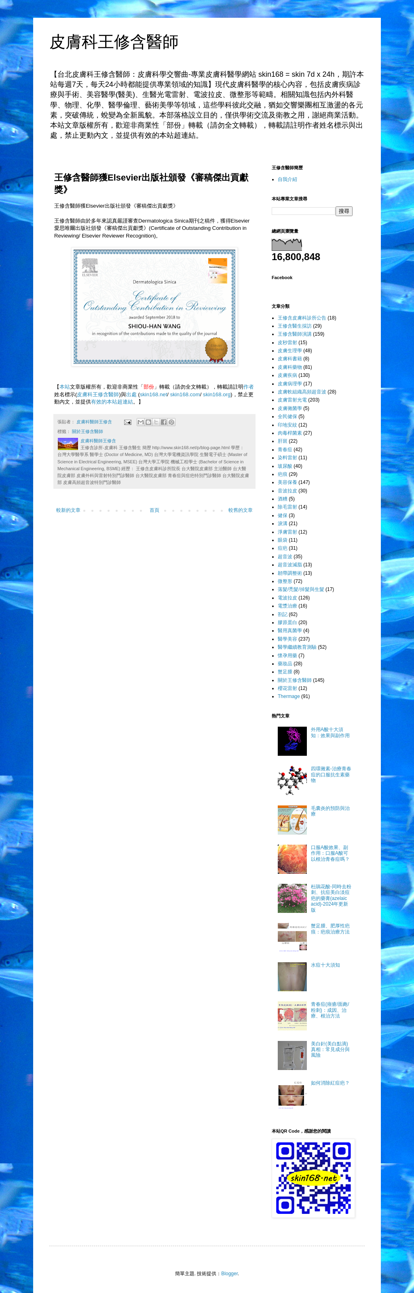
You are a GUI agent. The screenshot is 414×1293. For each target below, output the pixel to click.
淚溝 (282, 523)
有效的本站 (104, 402)
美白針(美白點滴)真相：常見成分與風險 (330, 1049)
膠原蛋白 (287, 622)
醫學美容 (287, 639)
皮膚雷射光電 (292, 400)
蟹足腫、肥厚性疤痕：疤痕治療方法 (330, 928)
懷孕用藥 (287, 655)
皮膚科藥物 (290, 367)
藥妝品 (285, 663)
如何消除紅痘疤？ (330, 1083)
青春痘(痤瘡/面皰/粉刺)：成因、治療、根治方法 (330, 1010)
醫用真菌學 (290, 630)
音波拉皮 (287, 491)
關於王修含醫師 (87, 431)
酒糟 (282, 499)
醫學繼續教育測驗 (297, 647)
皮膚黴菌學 (290, 408)
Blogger (229, 1273)
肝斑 (282, 441)
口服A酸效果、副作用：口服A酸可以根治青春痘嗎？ (330, 853)
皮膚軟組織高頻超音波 (302, 392)
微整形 (285, 581)
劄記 (282, 614)
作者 (248, 387)
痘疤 (282, 548)
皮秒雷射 (287, 342)
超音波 (285, 556)
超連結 (125, 402)
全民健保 (287, 416)
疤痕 (282, 474)
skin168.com (185, 394)
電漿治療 (287, 606)
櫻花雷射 (287, 688)
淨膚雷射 (287, 532)
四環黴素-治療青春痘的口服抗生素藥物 (331, 774)
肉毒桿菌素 (290, 433)
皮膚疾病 (287, 375)
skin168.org (216, 394)
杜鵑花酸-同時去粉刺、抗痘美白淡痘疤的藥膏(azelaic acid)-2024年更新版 (331, 898)
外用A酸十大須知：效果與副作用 (330, 732)
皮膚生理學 (290, 350)
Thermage (289, 696)
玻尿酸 (285, 466)
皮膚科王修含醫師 (114, 41)
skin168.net (153, 394)
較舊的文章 (240, 510)
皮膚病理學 (290, 384)
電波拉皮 (287, 598)
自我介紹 (287, 179)
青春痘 (285, 449)
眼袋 (282, 540)
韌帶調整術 (290, 573)
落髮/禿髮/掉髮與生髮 (301, 589)
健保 (282, 515)
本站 (64, 387)
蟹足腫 (285, 672)
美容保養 (287, 482)
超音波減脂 (290, 565)
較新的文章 (68, 510)
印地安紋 (287, 425)
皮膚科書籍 (290, 359)
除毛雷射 (287, 507)
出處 (131, 394)
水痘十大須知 (325, 965)
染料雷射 (287, 457)
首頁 (154, 510)
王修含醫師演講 (295, 334)
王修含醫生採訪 (295, 326)
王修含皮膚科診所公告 (302, 318)
